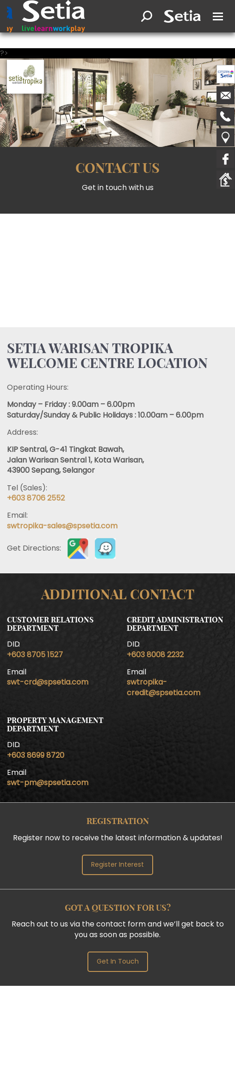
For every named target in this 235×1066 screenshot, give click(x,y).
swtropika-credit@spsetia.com (163, 687)
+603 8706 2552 (36, 498)
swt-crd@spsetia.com (47, 682)
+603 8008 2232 (155, 654)
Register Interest (117, 864)
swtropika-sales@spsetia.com (62, 525)
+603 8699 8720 (35, 755)
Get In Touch (118, 961)
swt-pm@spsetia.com (47, 782)
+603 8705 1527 (35, 654)
